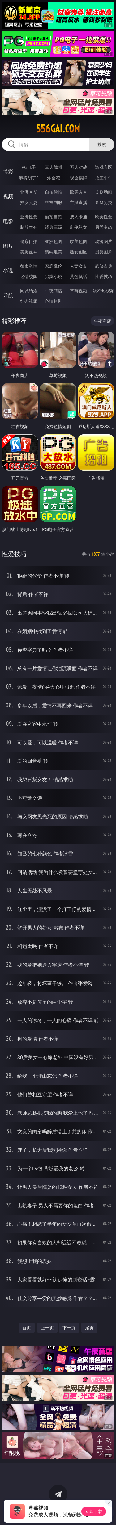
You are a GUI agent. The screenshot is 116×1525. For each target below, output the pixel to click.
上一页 (47, 1328)
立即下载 (93, 1511)
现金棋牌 (78, 178)
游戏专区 (103, 167)
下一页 (68, 1328)
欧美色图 (78, 241)
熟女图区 (78, 252)
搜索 (101, 144)
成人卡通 (78, 216)
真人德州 (53, 167)
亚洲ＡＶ (28, 192)
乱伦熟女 (78, 227)
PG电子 (28, 167)
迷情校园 (28, 276)
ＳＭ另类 (103, 202)
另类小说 (53, 276)
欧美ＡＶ (78, 192)
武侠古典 (103, 266)
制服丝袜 (28, 227)
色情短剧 (53, 301)
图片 (8, 245)
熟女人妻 (28, 202)
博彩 (8, 171)
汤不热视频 (103, 291)
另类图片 (103, 252)
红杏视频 (28, 301)
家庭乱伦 (53, 266)
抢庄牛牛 (103, 178)
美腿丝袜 (28, 252)
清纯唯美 (53, 252)
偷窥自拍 (28, 241)
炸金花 (53, 178)
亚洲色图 (53, 241)
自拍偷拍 (53, 192)
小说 (8, 270)
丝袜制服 (53, 202)
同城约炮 (28, 291)
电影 (8, 221)
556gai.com (58, 129)
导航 (8, 295)
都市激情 (28, 266)
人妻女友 (78, 266)
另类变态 (103, 227)
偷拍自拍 (53, 216)
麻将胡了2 (29, 178)
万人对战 (78, 167)
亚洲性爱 (28, 216)
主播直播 (78, 202)
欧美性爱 (103, 216)
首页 (26, 1328)
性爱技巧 (103, 276)
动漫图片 (103, 241)
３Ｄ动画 (103, 192)
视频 (8, 196)
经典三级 (53, 227)
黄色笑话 (78, 276)
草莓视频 (78, 291)
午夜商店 (53, 291)
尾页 (89, 1328)
